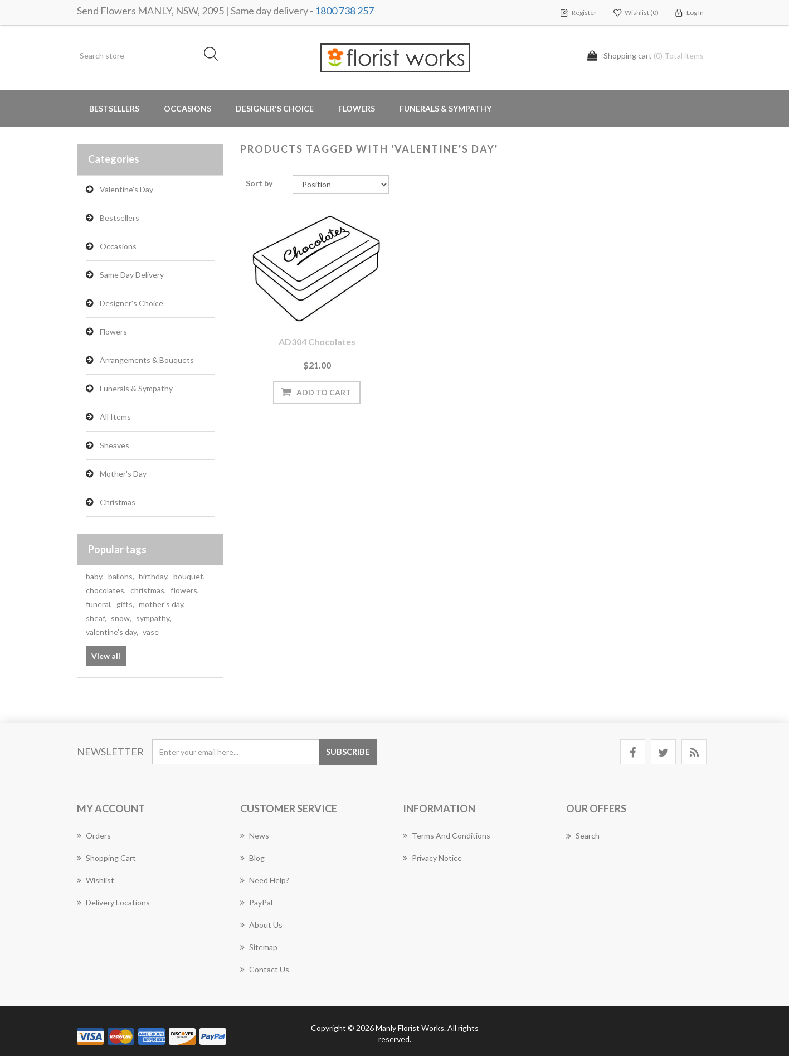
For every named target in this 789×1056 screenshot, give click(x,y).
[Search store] (149, 55)
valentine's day (112, 632)
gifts (125, 604)
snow (121, 618)
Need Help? (264, 880)
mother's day (162, 604)
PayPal (256, 902)
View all (105, 656)
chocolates (106, 590)
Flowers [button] (356, 108)
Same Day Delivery (132, 274)
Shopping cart (106, 858)
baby (95, 576)
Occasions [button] (187, 108)
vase (151, 632)
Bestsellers (114, 108)
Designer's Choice (275, 108)
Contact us (264, 969)
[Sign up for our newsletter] (235, 751)
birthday (154, 576)
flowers (185, 590)
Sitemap (258, 947)
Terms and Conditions (446, 835)
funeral (99, 604)
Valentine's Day (126, 189)
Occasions (118, 246)
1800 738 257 (344, 10)
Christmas (117, 502)
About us (261, 924)
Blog (252, 858)
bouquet (189, 576)
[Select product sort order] (341, 184)
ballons (121, 576)
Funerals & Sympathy (445, 108)
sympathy (153, 618)
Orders (94, 835)
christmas (148, 590)
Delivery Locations (113, 902)
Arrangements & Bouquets (147, 360)
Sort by (259, 183)
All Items (115, 417)
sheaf (96, 618)
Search (583, 835)
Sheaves (114, 445)
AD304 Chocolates (313, 335)
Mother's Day (123, 473)
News (254, 835)
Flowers (113, 331)
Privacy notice (432, 858)
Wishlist (95, 880)
